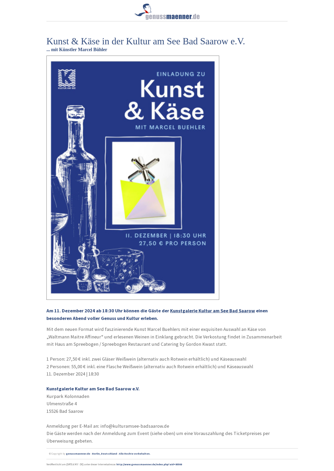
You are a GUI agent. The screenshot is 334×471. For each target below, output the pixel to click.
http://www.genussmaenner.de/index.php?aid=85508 (149, 464)
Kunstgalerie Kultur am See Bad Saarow (212, 311)
